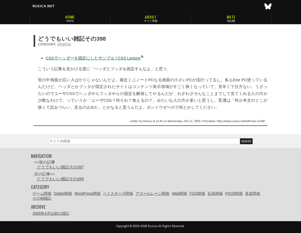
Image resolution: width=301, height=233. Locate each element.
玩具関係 (215, 193)
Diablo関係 (63, 193)
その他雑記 (42, 198)
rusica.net (43, 5)
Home (70, 20)
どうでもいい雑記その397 (60, 167)
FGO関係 (197, 193)
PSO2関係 (234, 193)
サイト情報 (150, 20)
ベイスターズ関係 (118, 193)
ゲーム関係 (42, 193)
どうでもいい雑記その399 (60, 178)
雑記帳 (231, 20)
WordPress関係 (87, 193)
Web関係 (64, 44)
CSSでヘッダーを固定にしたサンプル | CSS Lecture (93, 58)
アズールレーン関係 (152, 193)
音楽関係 (252, 193)
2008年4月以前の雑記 (51, 213)
